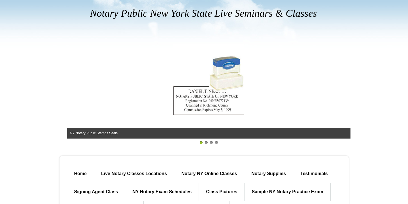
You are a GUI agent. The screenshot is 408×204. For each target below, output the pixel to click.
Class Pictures (221, 191)
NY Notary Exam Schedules (162, 191)
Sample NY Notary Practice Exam (287, 191)
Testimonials (314, 173)
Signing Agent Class (96, 191)
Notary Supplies (268, 173)
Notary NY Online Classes (209, 173)
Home (80, 173)
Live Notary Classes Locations (134, 173)
